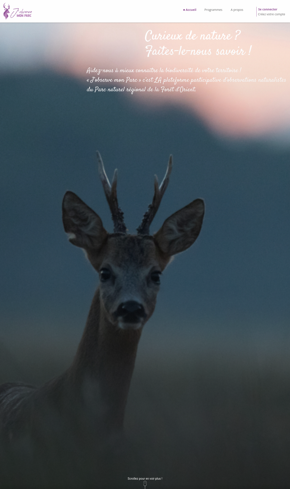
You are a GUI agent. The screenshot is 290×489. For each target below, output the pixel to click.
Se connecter (267, 9)
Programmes (213, 10)
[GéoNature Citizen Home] (17, 11)
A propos (237, 10)
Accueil (191, 10)
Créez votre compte (271, 14)
